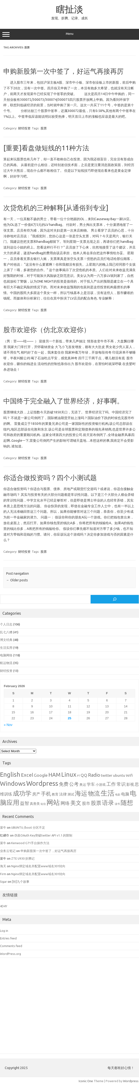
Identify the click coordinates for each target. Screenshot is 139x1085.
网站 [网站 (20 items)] (53, 802)
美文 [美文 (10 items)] (75, 803)
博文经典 (6, 639)
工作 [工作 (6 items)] (111, 784)
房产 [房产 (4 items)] (36, 794)
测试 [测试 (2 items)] (70, 794)
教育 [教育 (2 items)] (55, 794)
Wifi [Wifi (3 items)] (129, 775)
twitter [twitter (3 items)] (106, 775)
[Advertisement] (69, 1009)
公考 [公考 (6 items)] (74, 784)
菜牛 (3, 827)
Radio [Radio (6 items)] (94, 775)
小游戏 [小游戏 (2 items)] (101, 784)
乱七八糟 (6, 632)
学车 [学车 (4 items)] (91, 784)
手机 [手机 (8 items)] (46, 793)
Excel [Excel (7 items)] (27, 775)
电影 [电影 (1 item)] (117, 794)
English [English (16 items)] (10, 774)
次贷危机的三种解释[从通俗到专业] (55, 207)
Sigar (3, 881)
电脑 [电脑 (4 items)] (125, 794)
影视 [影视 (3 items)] (130, 784)
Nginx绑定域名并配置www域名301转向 (38, 866)
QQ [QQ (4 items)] (84, 775)
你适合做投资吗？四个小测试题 (50, 477)
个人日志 (6, 624)
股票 (44, 128)
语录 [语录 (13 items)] (108, 802)
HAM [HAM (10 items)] (54, 775)
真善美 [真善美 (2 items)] (35, 804)
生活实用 (6, 647)
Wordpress (131, 1081)
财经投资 (24, 128)
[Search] (114, 599)
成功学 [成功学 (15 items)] (22, 793)
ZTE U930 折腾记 (23, 858)
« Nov (8, 725)
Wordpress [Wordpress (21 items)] (42, 783)
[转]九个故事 (20, 881)
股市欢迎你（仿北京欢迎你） (46, 329)
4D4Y (3, 906)
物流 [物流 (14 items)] (94, 793)
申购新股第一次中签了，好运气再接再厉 (63, 71)
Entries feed (8, 938)
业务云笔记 (7, 850)
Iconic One (86, 1081)
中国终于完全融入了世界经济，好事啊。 (63, 401)
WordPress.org (10, 953)
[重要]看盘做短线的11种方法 (46, 148)
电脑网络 (6, 655)
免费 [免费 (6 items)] (63, 784)
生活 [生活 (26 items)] (107, 793)
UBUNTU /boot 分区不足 (28, 827)
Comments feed (11, 946)
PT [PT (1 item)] (78, 775)
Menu (69, 34)
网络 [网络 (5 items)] (65, 803)
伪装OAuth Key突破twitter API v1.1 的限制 (43, 835)
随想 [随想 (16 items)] (127, 802)
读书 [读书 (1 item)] (117, 803)
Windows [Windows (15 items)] (13, 783)
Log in (4, 930)
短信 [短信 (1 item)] (43, 803)
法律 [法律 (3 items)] (63, 794)
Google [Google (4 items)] (41, 775)
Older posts (17, 580)
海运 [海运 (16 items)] (81, 793)
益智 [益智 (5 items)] (24, 803)
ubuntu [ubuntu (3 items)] (119, 775)
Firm (3, 874)
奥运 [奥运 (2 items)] (82, 784)
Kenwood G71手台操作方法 (30, 843)
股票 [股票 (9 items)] (96, 803)
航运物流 (6, 662)
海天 (3, 866)
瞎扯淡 (69, 9)
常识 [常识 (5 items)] (121, 784)
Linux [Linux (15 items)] (68, 774)
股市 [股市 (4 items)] (86, 803)
